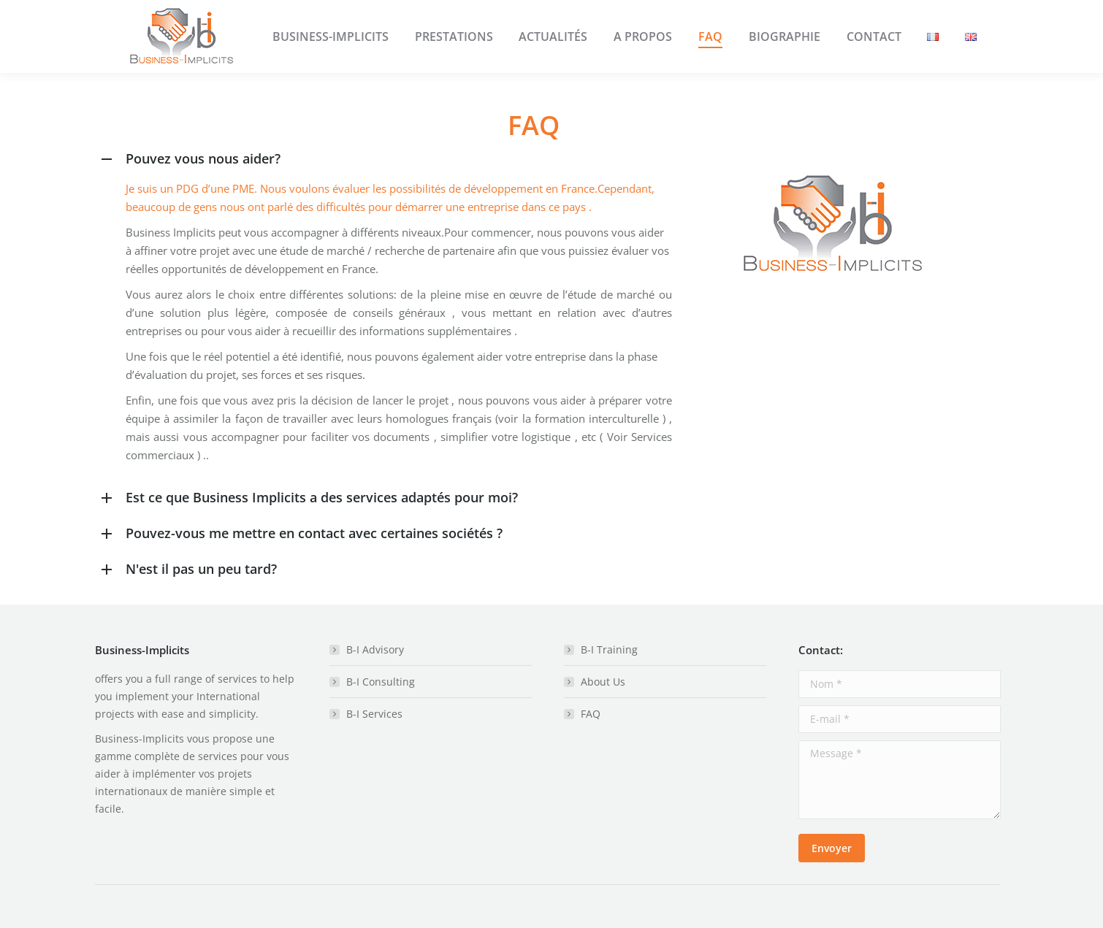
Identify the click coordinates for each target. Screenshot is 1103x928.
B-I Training (609, 649)
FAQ (590, 714)
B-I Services (374, 714)
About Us (603, 682)
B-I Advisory (375, 649)
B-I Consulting (380, 682)
